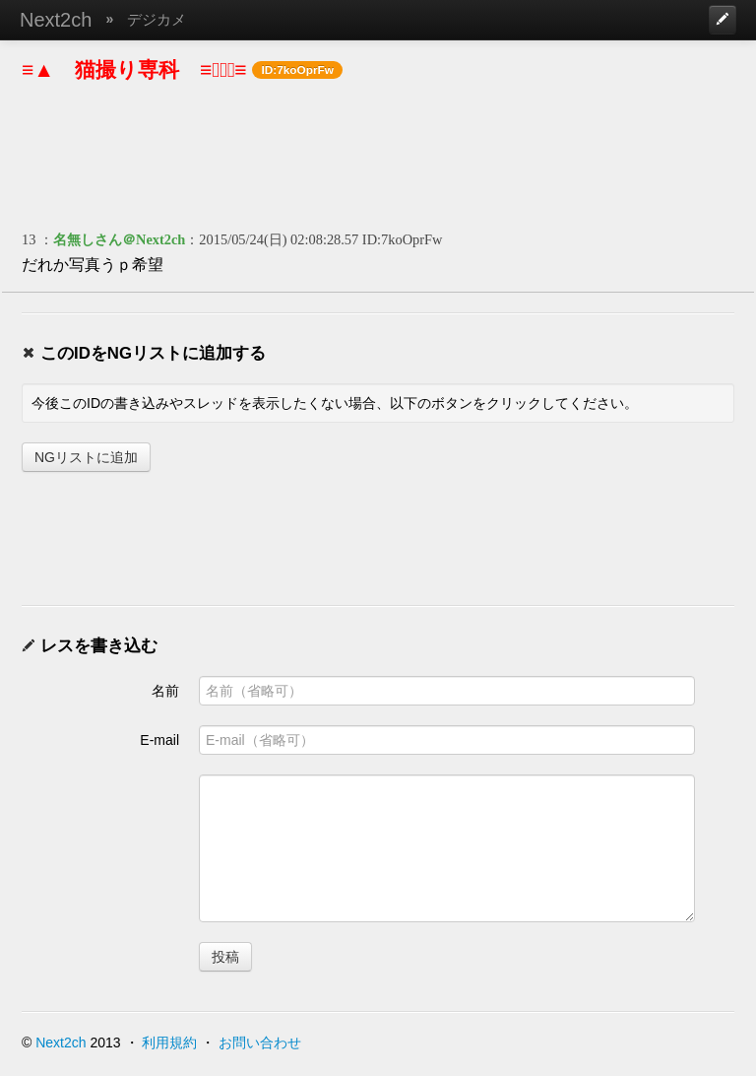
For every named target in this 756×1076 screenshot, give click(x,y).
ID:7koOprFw (402, 239)
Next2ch (56, 20)
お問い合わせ (260, 1042)
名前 (165, 691)
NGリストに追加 (86, 457)
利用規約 (169, 1042)
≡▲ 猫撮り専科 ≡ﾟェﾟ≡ (134, 69)
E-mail (159, 740)
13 (28, 239)
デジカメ (156, 19)
